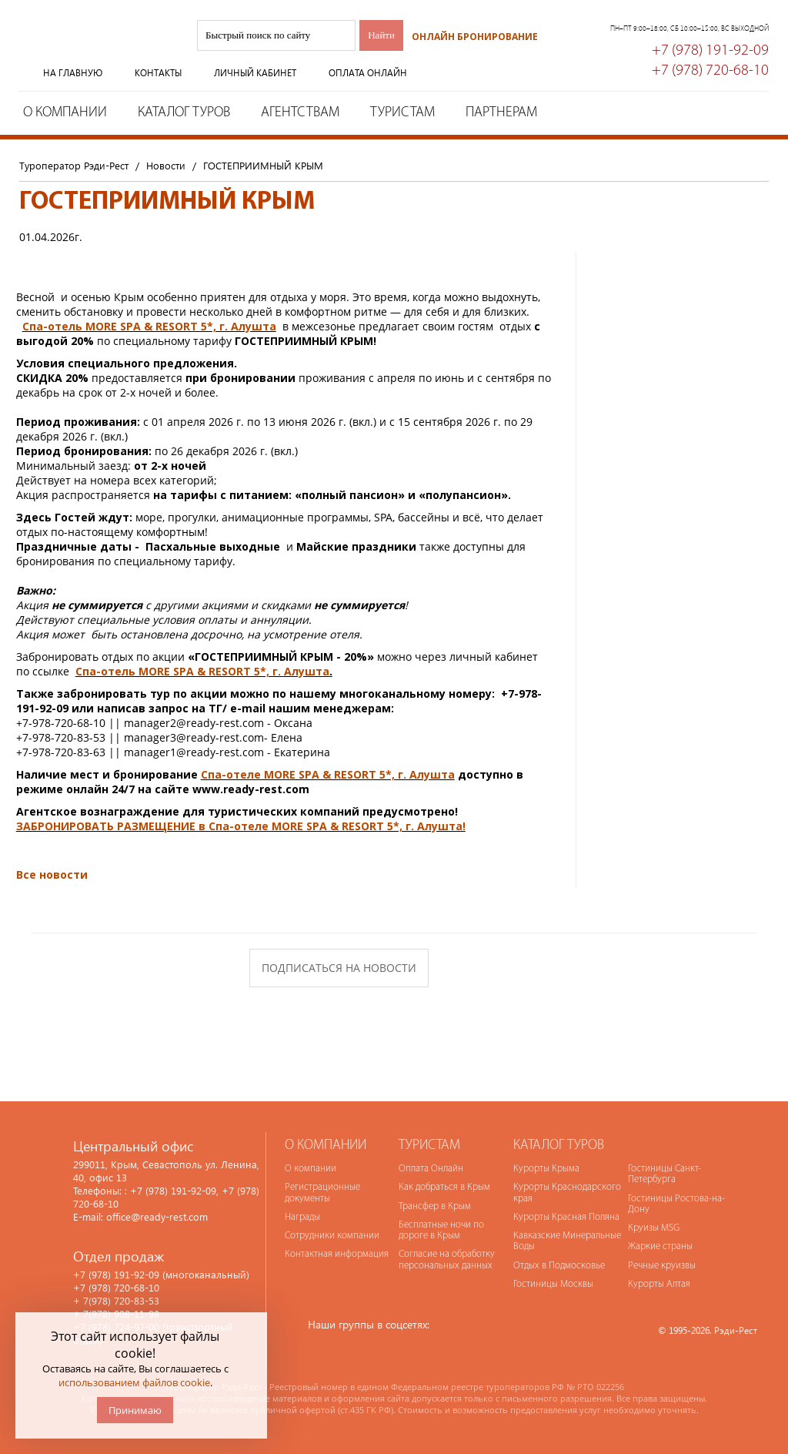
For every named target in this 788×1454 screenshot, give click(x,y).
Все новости (52, 874)
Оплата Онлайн (431, 1169)
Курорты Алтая (659, 1284)
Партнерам (501, 113)
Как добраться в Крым (444, 1187)
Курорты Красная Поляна (566, 1217)
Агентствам (300, 113)
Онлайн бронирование (475, 36)
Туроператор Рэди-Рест (96, 49)
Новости (165, 165)
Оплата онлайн (368, 73)
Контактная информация (337, 1254)
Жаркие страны (660, 1246)
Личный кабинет (255, 73)
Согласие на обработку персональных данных (447, 1259)
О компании (65, 113)
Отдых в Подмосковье (559, 1266)
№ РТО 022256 (595, 1386)
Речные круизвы (662, 1266)
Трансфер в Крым (435, 1206)
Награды (302, 1217)
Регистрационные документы (322, 1192)
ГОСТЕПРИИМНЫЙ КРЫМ (263, 165)
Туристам (402, 113)
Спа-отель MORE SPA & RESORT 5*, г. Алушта (149, 326)
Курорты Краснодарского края (567, 1192)
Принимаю (135, 1410)
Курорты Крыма (546, 1169)
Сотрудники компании (332, 1236)
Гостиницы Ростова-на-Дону (676, 1204)
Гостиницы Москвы (553, 1284)
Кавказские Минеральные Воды (567, 1241)
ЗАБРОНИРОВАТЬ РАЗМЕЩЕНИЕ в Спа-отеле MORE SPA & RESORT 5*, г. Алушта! (241, 826)
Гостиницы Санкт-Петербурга (664, 1174)
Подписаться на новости (339, 967)
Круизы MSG (653, 1228)
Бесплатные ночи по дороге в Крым (441, 1230)
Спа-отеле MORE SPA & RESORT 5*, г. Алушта (328, 774)
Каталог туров (184, 113)
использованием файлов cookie (134, 1382)
